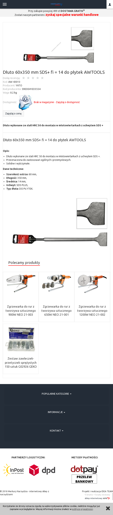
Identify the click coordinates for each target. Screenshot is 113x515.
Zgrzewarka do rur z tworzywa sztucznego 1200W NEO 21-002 (92, 310)
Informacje (56, 412)
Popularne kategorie (56, 393)
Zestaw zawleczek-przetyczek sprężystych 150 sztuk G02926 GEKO (21, 362)
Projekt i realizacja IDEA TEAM (97, 491)
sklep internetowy (97, 498)
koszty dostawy (102, 495)
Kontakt (56, 430)
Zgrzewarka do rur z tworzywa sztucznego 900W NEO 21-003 (21, 310)
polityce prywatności (82, 509)
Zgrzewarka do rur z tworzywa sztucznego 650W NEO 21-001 (56, 310)
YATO (19, 85)
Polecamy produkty (24, 263)
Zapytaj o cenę (13, 113)
